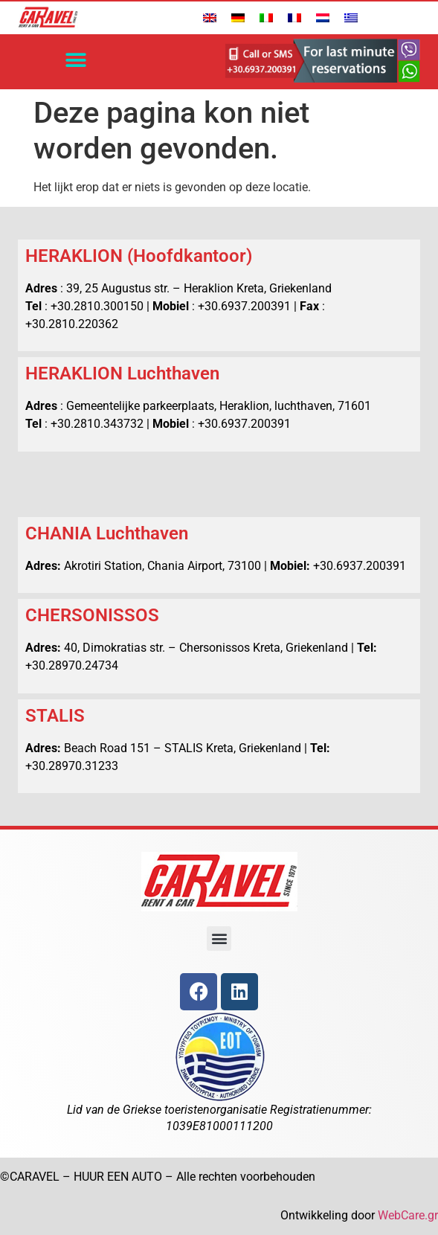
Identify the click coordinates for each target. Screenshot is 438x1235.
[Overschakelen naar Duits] (238, 17)
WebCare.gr (408, 1215)
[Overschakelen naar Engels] (210, 17)
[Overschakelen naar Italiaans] (266, 17)
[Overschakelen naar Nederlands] (323, 17)
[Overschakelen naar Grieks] (351, 17)
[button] (76, 60)
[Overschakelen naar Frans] (294, 17)
